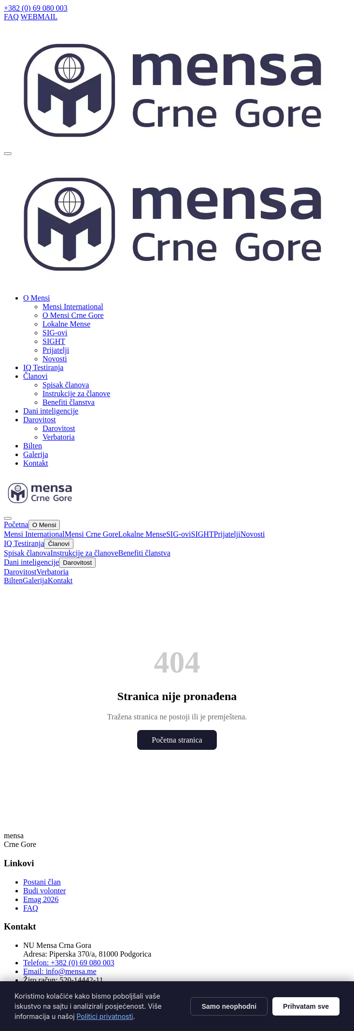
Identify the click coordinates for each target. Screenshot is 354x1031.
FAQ (11, 17)
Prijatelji (55, 350)
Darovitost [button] (39, 419)
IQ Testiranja (43, 367)
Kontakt (35, 463)
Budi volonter (44, 891)
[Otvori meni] (8, 153)
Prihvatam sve (306, 1006)
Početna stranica (177, 740)
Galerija (35, 454)
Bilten (32, 446)
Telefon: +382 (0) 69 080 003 (68, 963)
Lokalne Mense (66, 324)
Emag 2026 (40, 899)
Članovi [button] (35, 376)
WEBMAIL (39, 17)
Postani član (42, 882)
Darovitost (58, 428)
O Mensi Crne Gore (73, 315)
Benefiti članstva (68, 402)
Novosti (54, 359)
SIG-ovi (55, 333)
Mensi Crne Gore (91, 534)
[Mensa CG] (179, 283)
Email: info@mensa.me (60, 971)
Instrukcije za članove (76, 393)
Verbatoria (58, 437)
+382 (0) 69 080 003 (36, 8)
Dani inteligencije (50, 411)
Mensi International (72, 306)
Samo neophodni (228, 1006)
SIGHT (53, 341)
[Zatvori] (8, 518)
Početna (16, 524)
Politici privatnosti (104, 1016)
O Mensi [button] (36, 298)
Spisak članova (65, 385)
